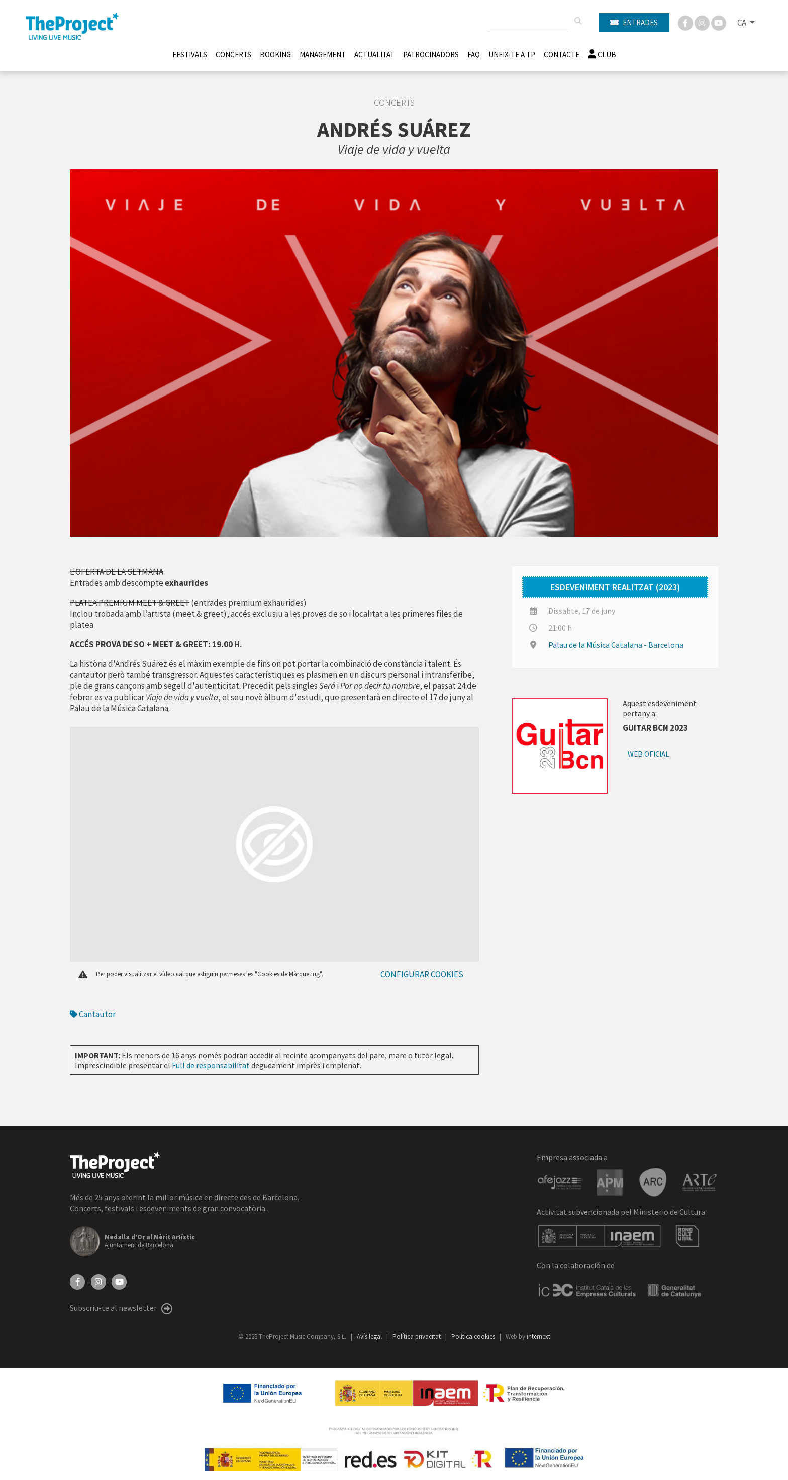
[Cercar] (578, 21)
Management (323, 54)
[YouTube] (119, 1281)
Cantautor (93, 1014)
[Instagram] (703, 22)
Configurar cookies (421, 974)
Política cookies (474, 1336)
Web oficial (648, 754)
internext (538, 1336)
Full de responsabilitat (211, 1065)
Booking (275, 54)
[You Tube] (718, 22)
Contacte (561, 54)
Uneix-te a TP (511, 54)
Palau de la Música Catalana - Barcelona (615, 645)
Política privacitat (417, 1336)
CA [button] (742, 22)
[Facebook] (686, 22)
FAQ (473, 54)
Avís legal (370, 1336)
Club (602, 54)
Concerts (233, 54)
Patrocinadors (431, 54)
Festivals (189, 54)
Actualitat (374, 54)
